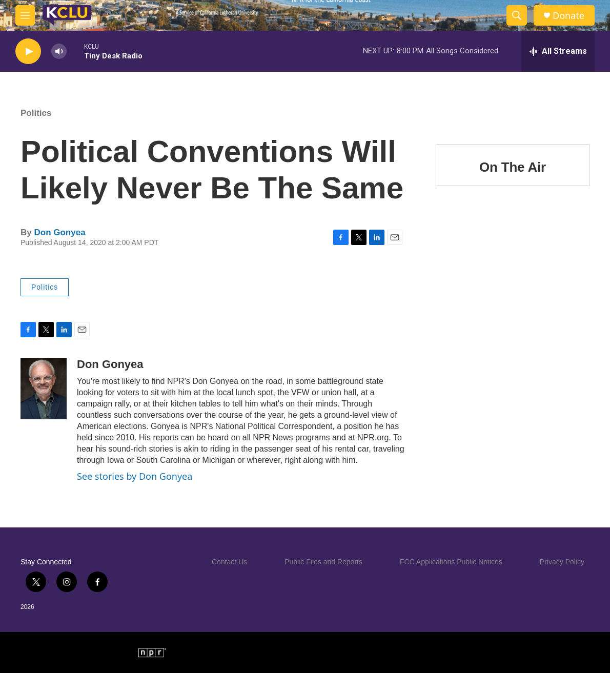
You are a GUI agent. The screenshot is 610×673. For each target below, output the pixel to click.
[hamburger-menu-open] (25, 15)
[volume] (59, 51)
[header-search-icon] (516, 15)
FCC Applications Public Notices (451, 562)
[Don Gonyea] (44, 388)
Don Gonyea (59, 232)
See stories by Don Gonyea (134, 476)
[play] (28, 51)
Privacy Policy (562, 562)
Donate (568, 15)
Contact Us (229, 562)
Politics (36, 113)
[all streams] (558, 51)
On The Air (512, 167)
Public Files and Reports (323, 562)
